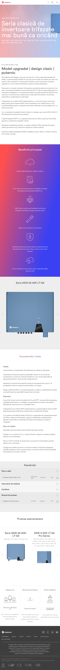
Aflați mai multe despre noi (10, 608)
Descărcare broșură (30, 608)
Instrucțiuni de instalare (30, 484)
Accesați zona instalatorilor (50, 608)
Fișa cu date (30, 471)
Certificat (30, 489)
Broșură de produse (30, 495)
